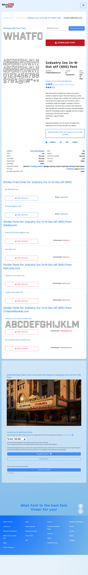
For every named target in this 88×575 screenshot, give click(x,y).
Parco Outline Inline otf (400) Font (17, 340)
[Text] (57, 28)
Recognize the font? (44, 454)
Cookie (71, 531)
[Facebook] (80, 506)
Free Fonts (29, 536)
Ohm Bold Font (10, 249)
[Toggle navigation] (83, 5)
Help (27, 522)
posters (40, 166)
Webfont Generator (76, 522)
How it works (30, 526)
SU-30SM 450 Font (11, 189)
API (26, 540)
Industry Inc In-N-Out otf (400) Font (18, 319)
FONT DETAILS (21, 198)
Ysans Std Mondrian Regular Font (17, 232)
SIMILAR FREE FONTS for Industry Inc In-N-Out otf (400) (65, 133)
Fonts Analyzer (8, 547)
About (71, 536)
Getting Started (31, 531)
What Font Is (32, 505)
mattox (75, 142)
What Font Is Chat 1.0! (9, 537)
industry (53, 142)
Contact (72, 540)
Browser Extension (10, 531)
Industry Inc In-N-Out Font (14, 276)
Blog (4, 543)
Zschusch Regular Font (13, 206)
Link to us (6, 526)
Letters (50, 534)
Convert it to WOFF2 (44, 470)
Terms (71, 526)
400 (67, 142)
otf (61, 142)
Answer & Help (68, 435)
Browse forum (44, 459)
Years (49, 538)
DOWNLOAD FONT (65, 43)
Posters (82, 169)
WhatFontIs (8, 18)
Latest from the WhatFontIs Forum (19, 432)
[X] (80, 511)
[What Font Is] (8, 5)
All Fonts (20, 18)
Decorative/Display (37, 151)
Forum (49, 522)
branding (33, 166)
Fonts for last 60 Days (53, 528)
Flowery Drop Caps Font (14, 292)
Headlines (69, 169)
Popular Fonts (52, 543)
